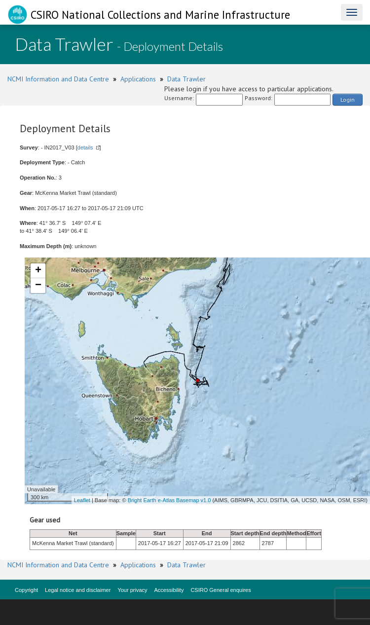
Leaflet (82, 500)
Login (347, 99)
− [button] (38, 285)
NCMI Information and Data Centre (58, 78)
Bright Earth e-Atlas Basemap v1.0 (169, 500)
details (85, 147)
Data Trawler (186, 78)
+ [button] (38, 270)
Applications (138, 78)
